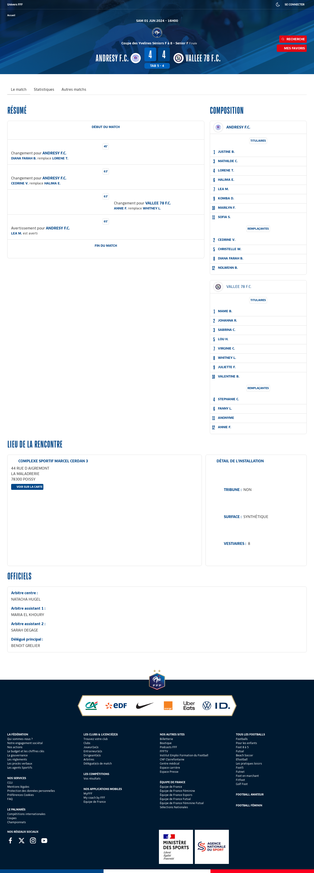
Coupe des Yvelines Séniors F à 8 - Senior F (159, 43)
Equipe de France (95, 801)
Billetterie (166, 739)
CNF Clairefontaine (172, 759)
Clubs (87, 743)
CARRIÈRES (228, 4)
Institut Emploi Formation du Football (184, 755)
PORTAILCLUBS (177, 4)
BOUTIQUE (41, 4)
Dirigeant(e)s (92, 755)
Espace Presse (169, 771)
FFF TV (99, 4)
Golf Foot (242, 784)
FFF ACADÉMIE (81, 4)
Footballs (242, 739)
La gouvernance (17, 755)
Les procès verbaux (19, 763)
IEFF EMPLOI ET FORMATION (123, 4)
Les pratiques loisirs (249, 763)
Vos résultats (92, 778)
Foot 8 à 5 (242, 747)
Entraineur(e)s (93, 751)
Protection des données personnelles (31, 790)
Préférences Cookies (20, 795)
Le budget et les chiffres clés (25, 751)
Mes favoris (292, 48)
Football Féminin (249, 805)
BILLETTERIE (23, 4)
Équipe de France (171, 786)
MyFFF (88, 793)
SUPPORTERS (60, 4)
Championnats (16, 822)
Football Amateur (250, 794)
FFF (9, 4)
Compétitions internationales (26, 814)
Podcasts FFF (168, 747)
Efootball (241, 759)
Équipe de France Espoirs (176, 795)
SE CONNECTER (294, 4)
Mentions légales (18, 786)
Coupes (12, 818)
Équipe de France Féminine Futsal (182, 803)
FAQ (10, 799)
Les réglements (17, 759)
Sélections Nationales (174, 807)
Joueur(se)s (91, 747)
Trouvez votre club (96, 739)
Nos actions (14, 747)
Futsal (240, 751)
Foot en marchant (247, 775)
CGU (10, 782)
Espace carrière (170, 767)
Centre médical (169, 763)
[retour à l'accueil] (11, 15)
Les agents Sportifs (19, 767)
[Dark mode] (278, 4)
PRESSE (244, 4)
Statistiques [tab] (44, 89)
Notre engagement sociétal (25, 743)
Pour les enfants (246, 743)
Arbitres (89, 759)
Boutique (166, 743)
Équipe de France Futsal (175, 799)
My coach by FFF (94, 797)
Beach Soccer (244, 755)
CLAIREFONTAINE (154, 4)
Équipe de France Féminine (177, 790)
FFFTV (164, 751)
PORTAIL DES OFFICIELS (203, 4)
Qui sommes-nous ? (20, 739)
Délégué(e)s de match (98, 763)
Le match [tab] (19, 89)
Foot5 (239, 767)
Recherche (293, 39)
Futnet (240, 771)
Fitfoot (240, 780)
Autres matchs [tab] (74, 89)
